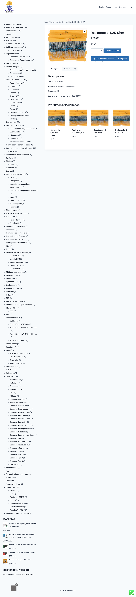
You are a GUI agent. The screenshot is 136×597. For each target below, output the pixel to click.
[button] (84, 31)
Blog (115, 7)
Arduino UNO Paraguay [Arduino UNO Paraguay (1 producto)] (8, 574)
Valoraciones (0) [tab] (70, 69)
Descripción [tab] (55, 69)
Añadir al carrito (112, 50)
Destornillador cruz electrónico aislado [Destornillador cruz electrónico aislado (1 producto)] (24, 574)
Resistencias (100, 62)
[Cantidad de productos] (97, 51)
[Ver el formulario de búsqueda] (131, 7)
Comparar (122, 59)
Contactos (123, 7)
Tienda (108, 7)
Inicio (101, 7)
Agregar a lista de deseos (103, 59)
